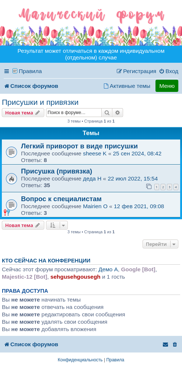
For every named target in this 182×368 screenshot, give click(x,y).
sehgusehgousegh (75, 277)
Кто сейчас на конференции (46, 261)
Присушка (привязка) (56, 171)
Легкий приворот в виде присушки (79, 146)
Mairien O (95, 206)
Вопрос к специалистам (61, 199)
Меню (167, 86)
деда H (92, 178)
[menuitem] (168, 71)
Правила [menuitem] (30, 71)
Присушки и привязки (40, 102)
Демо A (108, 269)
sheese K (94, 153)
